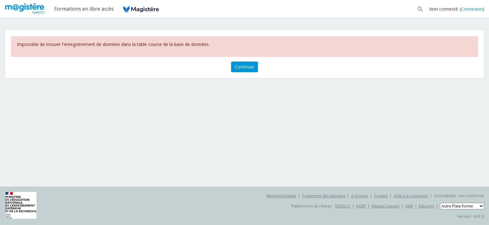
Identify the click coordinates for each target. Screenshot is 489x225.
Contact (381, 195)
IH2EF (361, 206)
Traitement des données (323, 195)
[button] (420, 8)
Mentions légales (281, 195)
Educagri (426, 206)
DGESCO (342, 206)
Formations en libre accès (84, 8)
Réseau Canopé (385, 206)
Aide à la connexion (411, 195)
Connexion (472, 9)
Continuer (244, 67)
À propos (359, 195)
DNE (409, 206)
